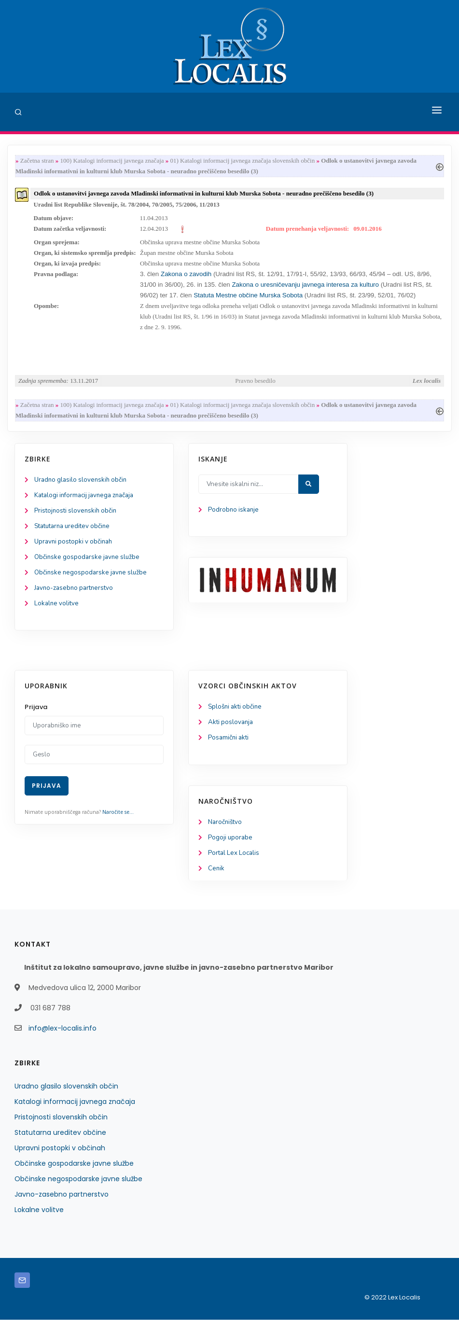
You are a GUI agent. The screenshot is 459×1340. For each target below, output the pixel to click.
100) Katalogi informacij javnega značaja (112, 161)
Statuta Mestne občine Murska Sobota (248, 302)
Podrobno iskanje (234, 522)
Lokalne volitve (57, 619)
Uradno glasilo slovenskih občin (82, 491)
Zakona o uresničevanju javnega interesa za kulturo (305, 291)
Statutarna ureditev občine (75, 539)
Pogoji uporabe (231, 856)
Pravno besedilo (255, 390)
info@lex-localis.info (62, 1048)
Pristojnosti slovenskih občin (77, 523)
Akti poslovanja (231, 739)
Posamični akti (229, 755)
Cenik (216, 888)
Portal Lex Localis (235, 872)
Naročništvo (226, 840)
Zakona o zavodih (185, 280)
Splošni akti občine (236, 723)
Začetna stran (37, 161)
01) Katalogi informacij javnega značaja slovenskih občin (242, 161)
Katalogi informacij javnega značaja (87, 507)
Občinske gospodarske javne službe (89, 571)
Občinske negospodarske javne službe (93, 587)
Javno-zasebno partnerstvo (75, 603)
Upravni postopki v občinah (75, 555)
